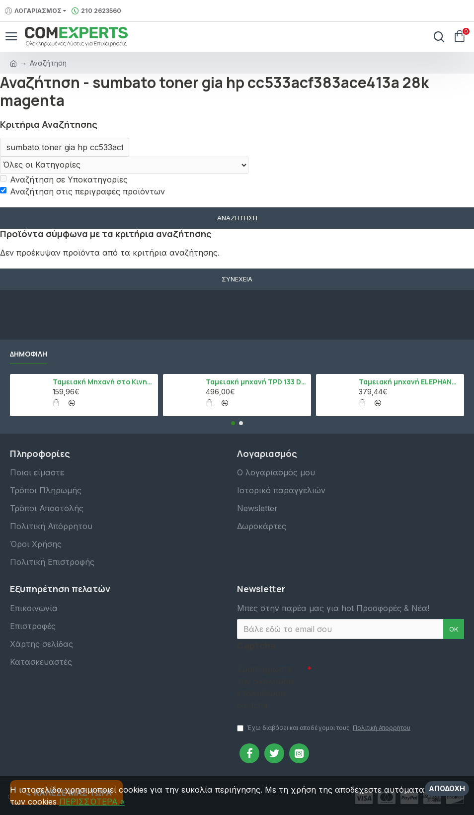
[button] (233, 423)
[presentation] (381, 678)
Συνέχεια (237, 279)
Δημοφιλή (28, 354)
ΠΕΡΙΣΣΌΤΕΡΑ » (92, 802)
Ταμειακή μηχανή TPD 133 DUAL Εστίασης (257, 381)
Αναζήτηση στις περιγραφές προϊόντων (82, 191)
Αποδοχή (447, 788)
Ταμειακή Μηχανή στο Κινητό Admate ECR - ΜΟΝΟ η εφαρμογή (104, 381)
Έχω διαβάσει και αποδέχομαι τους (324, 728)
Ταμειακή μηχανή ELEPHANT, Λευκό (410, 381)
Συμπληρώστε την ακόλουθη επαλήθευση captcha (265, 687)
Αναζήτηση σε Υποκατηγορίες (64, 179)
